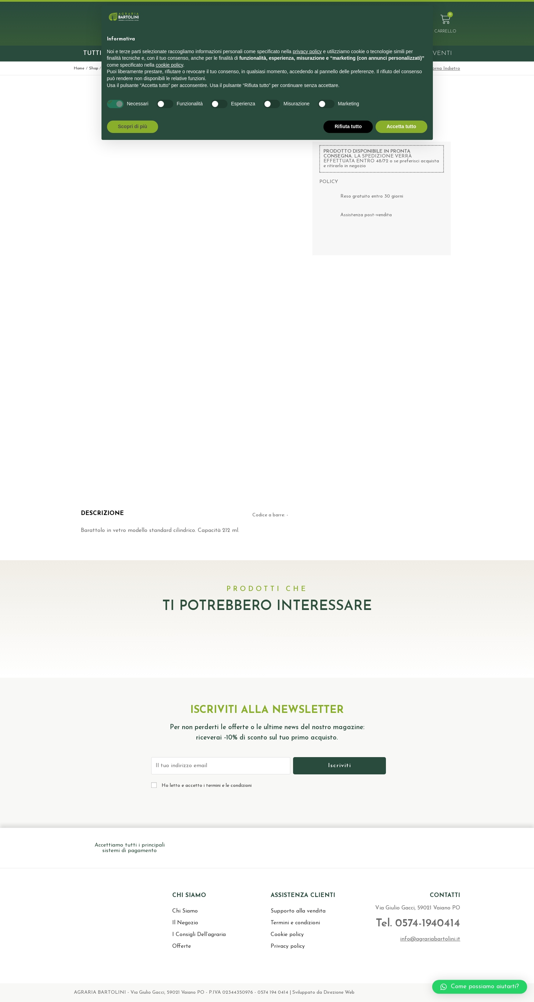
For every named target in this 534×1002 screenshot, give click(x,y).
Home (79, 68)
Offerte (181, 946)
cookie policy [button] (169, 65)
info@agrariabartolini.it (430, 939)
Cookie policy (287, 934)
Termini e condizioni (295, 923)
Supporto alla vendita (298, 911)
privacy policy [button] (307, 51)
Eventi (440, 53)
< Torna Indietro (442, 68)
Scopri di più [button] (132, 126)
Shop (93, 68)
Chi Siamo (185, 911)
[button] (479, 987)
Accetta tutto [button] (401, 126)
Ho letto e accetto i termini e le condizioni (207, 785)
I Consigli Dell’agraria (199, 934)
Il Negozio (185, 923)
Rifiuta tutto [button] (348, 126)
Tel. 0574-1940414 (416, 923)
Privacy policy (288, 946)
